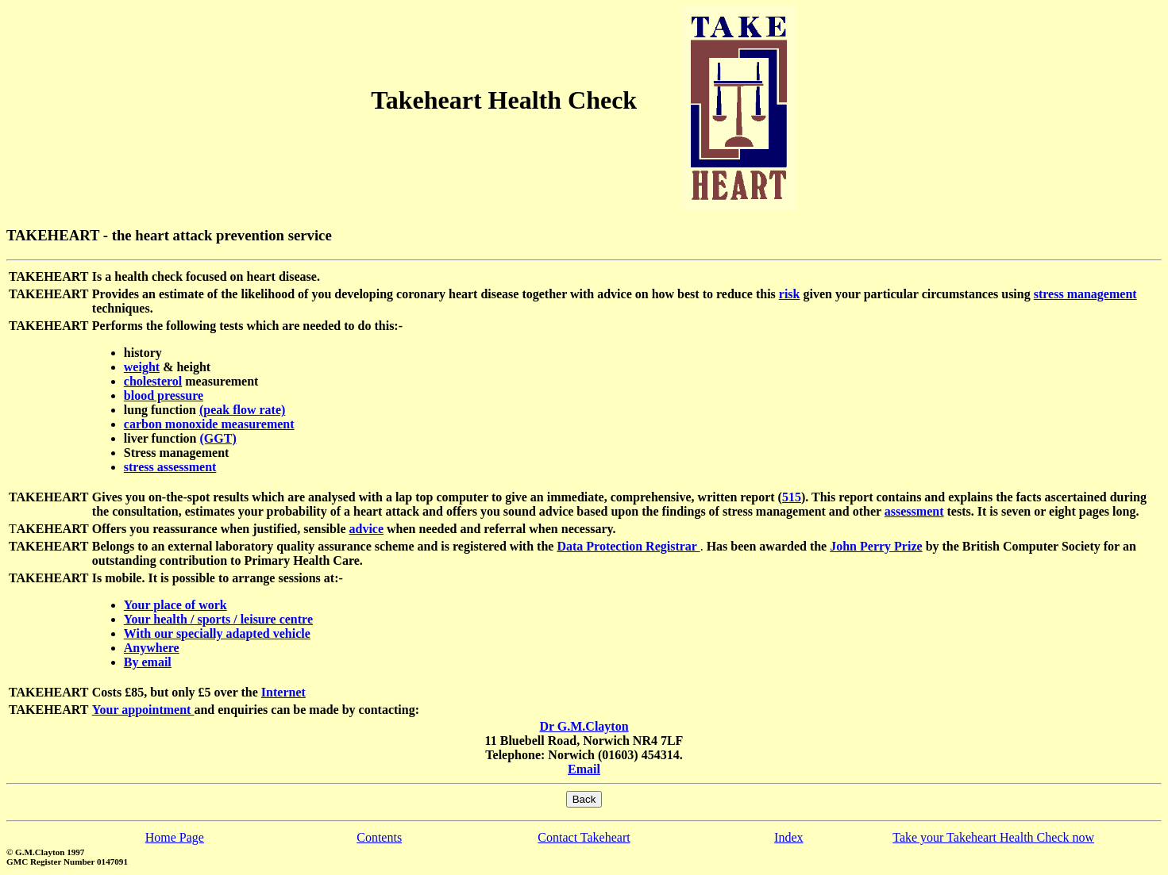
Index (788, 837)
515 (791, 497)
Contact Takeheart (584, 837)
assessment (914, 511)
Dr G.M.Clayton (583, 726)
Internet (283, 692)
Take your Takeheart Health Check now (993, 837)
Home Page (174, 837)
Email (584, 769)
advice (366, 528)
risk (789, 294)
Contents (379, 837)
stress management (1085, 294)
